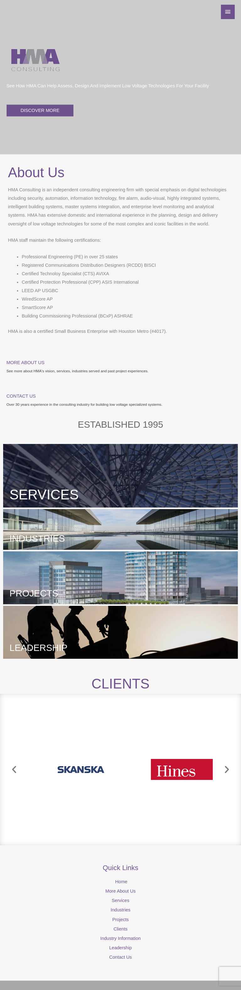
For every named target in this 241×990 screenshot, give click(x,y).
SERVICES (44, 494)
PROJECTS (33, 593)
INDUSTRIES (37, 539)
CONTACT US (21, 396)
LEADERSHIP (38, 648)
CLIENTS (121, 683)
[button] (14, 769)
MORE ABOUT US (26, 362)
